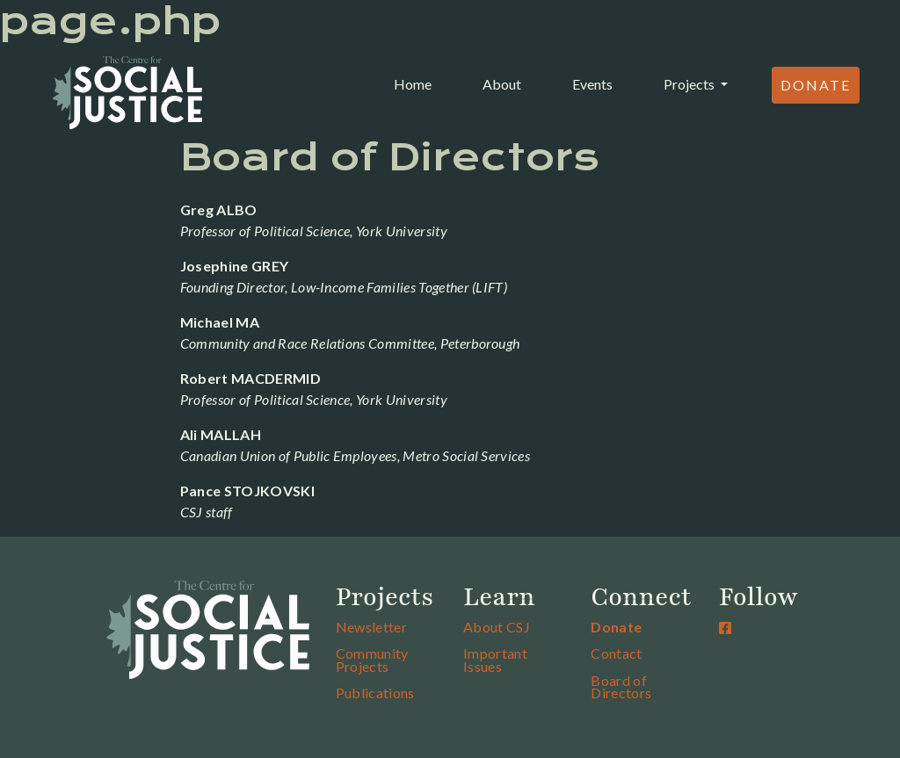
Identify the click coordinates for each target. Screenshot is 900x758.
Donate (815, 84)
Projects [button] (690, 84)
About (502, 84)
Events (592, 84)
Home (416, 82)
